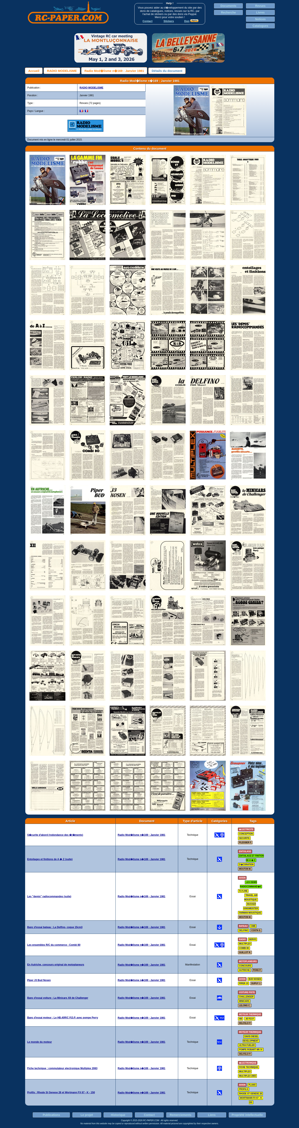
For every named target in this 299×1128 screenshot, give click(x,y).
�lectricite (246, 829)
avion (242, 878)
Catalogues (260, 25)
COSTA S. (256, 930)
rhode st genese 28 (250, 1093)
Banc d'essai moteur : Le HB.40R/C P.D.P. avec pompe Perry (62, 1017)
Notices (260, 19)
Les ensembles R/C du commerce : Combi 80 (53, 944)
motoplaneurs (248, 961)
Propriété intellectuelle (247, 1115)
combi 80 (244, 948)
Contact (149, 1115)
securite (244, 838)
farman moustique (250, 913)
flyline (243, 891)
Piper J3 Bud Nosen (39, 980)
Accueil (33, 71)
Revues (260, 5)
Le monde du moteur (39, 1041)
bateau (243, 926)
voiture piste (247, 992)
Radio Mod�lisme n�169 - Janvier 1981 (114, 71)
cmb (253, 926)
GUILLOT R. (245, 952)
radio (242, 939)
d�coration (246, 864)
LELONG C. (244, 1005)
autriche (244, 970)
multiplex (245, 944)
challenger (246, 997)
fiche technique (248, 1067)
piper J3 (243, 983)
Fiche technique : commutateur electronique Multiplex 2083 (62, 1068)
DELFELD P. (245, 1023)
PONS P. (257, 970)
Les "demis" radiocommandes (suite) (49, 896)
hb (240, 1019)
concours (245, 966)
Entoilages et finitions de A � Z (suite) (49, 859)
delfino (243, 930)
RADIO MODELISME (62, 71)
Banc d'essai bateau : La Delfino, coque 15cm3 (54, 927)
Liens (212, 1115)
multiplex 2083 (247, 1076)
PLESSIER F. (245, 842)
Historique (118, 1115)
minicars (244, 1001)
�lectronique (247, 1063)
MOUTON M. (245, 869)
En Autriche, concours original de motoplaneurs (55, 964)
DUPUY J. (256, 983)
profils (243, 1089)
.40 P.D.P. (249, 1019)
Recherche (228, 12)
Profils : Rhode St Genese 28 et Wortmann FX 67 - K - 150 (61, 1092)
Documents (228, 5)
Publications (51, 1115)
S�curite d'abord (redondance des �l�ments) (55, 834)
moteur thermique (250, 1014)
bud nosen (255, 979)
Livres (260, 12)
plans (252, 1085)
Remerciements (180, 1115)
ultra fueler (247, 1045)
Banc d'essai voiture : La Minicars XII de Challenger (57, 997)
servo (252, 939)
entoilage (245, 851)
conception (246, 834)
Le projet (87, 1115)
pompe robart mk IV (250, 1049)
